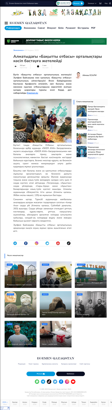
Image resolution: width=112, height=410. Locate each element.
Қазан (103, 403)
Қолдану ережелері (68, 364)
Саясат (41, 27)
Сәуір (44, 403)
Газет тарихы (34, 364)
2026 (5, 403)
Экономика (30, 27)
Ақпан (24, 403)
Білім (61, 27)
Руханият (71, 27)
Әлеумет (51, 27)
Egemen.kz (32, 93)
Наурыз (34, 403)
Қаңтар (15, 403)
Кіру (108, 3)
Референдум (13, 27)
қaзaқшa (92, 3)
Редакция (21, 364)
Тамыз (84, 403)
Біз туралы (83, 27)
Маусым (64, 403)
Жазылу (78, 3)
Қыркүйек (93, 403)
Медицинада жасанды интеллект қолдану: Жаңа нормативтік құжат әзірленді (96, 152)
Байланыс (70, 374)
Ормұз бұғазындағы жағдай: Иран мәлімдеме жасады (96, 109)
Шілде (74, 403)
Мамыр (54, 403)
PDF (93, 27)
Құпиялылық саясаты (50, 364)
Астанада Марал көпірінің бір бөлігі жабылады (95, 136)
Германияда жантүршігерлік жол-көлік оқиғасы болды (96, 123)
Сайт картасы (85, 364)
